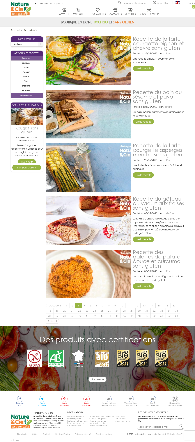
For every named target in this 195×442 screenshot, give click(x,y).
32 (154, 310)
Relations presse (74, 418)
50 (154, 315)
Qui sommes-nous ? (75, 416)
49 (146, 315)
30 (139, 310)
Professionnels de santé (77, 421)
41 (87, 315)
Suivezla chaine (86, 404)
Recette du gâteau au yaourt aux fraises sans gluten (158, 203)
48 (139, 315)
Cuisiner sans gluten (97, 418)
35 (176, 310)
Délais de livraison (104, 434)
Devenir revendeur (75, 423)
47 (131, 315)
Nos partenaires (74, 425)
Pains (169, 106)
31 (146, 310)
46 (124, 315)
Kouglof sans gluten (27, 172)
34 (169, 310)
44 (109, 315)
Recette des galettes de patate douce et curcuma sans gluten (157, 259)
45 (116, 315)
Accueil (64, 14)
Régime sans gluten (97, 421)
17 (174, 305)
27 (116, 310)
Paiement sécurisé (83, 434)
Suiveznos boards (64, 404)
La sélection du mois (23, 49)
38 (64, 315)
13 (144, 305)
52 (169, 315)
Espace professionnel (134, 3)
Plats (168, 53)
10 (122, 305)
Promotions (120, 416)
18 (49, 310)
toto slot (15, 440)
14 (151, 305)
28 (124, 310)
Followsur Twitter (42, 404)
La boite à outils (149, 14)
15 (159, 305)
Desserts (30, 241)
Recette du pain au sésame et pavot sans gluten (157, 96)
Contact (46, 434)
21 (72, 310)
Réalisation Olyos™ (175, 434)
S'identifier (163, 3)
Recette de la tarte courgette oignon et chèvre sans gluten (158, 43)
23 (87, 310)
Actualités (29, 30)
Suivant (52, 321)
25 (102, 310)
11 (129, 305)
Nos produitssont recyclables (175, 404)
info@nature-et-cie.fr (152, 404)
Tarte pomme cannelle (27, 231)
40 (79, 315)
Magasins (115, 14)
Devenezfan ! (20, 404)
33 (161, 310)
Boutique (78, 14)
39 (72, 315)
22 (79, 310)
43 (102, 315)
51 (161, 315)
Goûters (30, 182)
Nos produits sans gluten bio (101, 416)
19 (57, 310)
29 (131, 310)
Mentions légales (62, 434)
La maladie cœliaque (98, 423)
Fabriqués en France (98, 425)
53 (176, 315)
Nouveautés (120, 418)
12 (136, 305)
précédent (54, 305)
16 (166, 305)
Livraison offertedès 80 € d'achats (108, 404)
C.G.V (34, 434)
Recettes (130, 14)
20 (64, 310)
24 (94, 310)
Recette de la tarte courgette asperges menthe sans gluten (157, 149)
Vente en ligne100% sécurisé (130, 404)
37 (57, 315)
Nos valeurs (98, 14)
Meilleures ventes (123, 421)
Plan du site (22, 434)
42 (94, 315)
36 (49, 315)
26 (109, 310)
